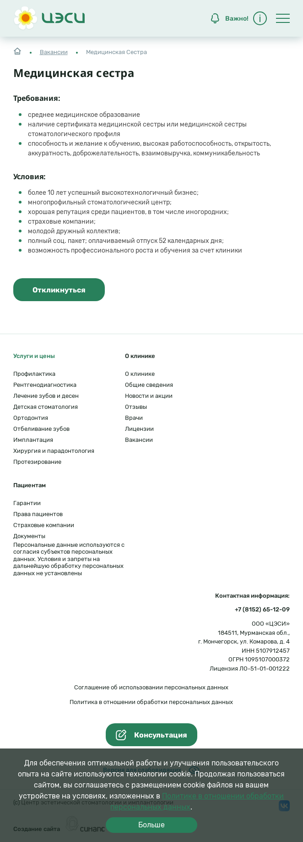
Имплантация (33, 439)
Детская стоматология (45, 406)
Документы (29, 536)
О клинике (140, 373)
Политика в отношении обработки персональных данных (151, 702)
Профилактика (34, 373)
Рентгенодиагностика (44, 384)
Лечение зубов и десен (46, 395)
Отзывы (136, 406)
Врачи (134, 417)
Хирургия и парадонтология (53, 450)
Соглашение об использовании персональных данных (151, 687)
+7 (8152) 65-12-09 (262, 609)
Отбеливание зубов (41, 428)
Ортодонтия (30, 417)
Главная (17, 50)
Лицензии (139, 428)
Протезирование (37, 461)
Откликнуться (59, 290)
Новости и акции (149, 395)
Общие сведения (149, 384)
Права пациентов (38, 514)
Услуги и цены (34, 355)
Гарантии (27, 503)
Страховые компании (43, 525)
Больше (151, 824)
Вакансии (54, 52)
